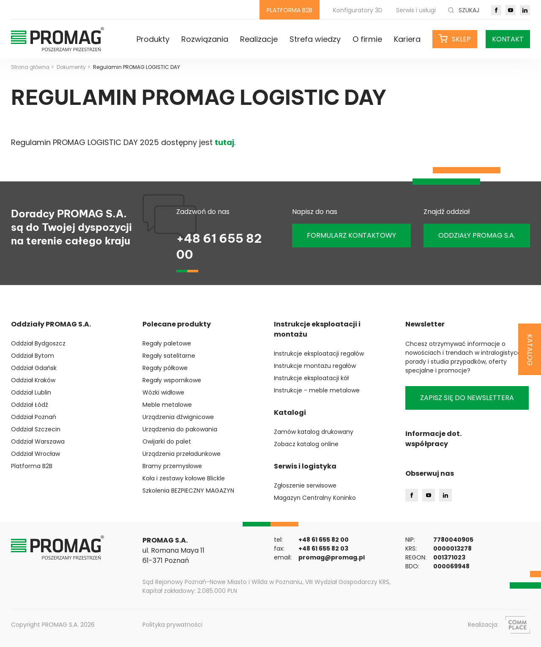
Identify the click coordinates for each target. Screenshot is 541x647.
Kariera (407, 39)
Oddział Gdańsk (34, 368)
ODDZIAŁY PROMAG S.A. (476, 235)
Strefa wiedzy (315, 39)
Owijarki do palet (166, 441)
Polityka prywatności (172, 624)
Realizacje (259, 39)
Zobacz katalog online (306, 444)
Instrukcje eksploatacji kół (311, 378)
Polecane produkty (176, 324)
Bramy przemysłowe (172, 466)
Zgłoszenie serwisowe (305, 485)
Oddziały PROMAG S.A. (51, 324)
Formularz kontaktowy (351, 235)
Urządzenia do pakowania (179, 429)
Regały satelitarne (168, 355)
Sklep (461, 39)
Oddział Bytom (32, 355)
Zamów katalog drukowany (313, 432)
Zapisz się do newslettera (467, 398)
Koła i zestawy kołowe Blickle (183, 478)
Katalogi (290, 412)
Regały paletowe (166, 343)
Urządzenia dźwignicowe (178, 417)
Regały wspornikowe (171, 380)
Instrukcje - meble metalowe (317, 390)
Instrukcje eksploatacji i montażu (317, 329)
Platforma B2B (31, 466)
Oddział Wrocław (35, 454)
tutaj (224, 142)
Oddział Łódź (29, 404)
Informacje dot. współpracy (433, 439)
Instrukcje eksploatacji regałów (319, 353)
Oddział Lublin (31, 392)
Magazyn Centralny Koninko (315, 497)
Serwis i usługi (416, 10)
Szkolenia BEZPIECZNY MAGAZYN (188, 490)
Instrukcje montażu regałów (315, 366)
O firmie (367, 39)
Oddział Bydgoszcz (38, 343)
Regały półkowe (165, 368)
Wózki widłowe (163, 392)
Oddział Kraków (33, 380)
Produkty (153, 39)
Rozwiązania (204, 39)
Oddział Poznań (33, 417)
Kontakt (508, 39)
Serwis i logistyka (305, 466)
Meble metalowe (167, 404)
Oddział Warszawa (38, 441)
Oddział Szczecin (35, 429)
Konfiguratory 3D (358, 10)
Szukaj (463, 10)
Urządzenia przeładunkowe (181, 454)
